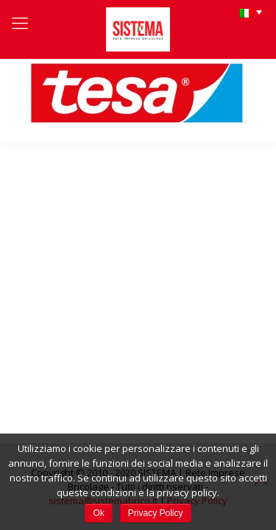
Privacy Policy (155, 513)
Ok (98, 513)
